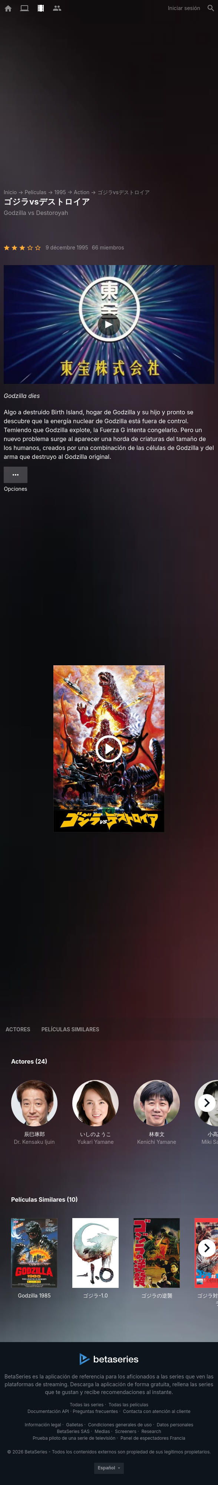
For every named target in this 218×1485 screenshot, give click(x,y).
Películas (35, 192)
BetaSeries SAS (73, 1431)
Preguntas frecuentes (95, 1411)
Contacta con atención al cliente (157, 1411)
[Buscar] (211, 8)
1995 (60, 192)
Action (81, 192)
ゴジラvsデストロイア (124, 192)
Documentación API (48, 1411)
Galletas (74, 1424)
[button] (34, 1120)
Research (151, 1431)
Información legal (43, 1424)
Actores (18, 1029)
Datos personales (175, 1424)
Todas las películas (128, 1404)
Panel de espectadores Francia (152, 1438)
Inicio (10, 192)
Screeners (125, 1431)
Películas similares (70, 1029)
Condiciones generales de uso (120, 1424)
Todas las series (86, 1404)
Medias (102, 1431)
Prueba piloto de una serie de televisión (74, 1438)
